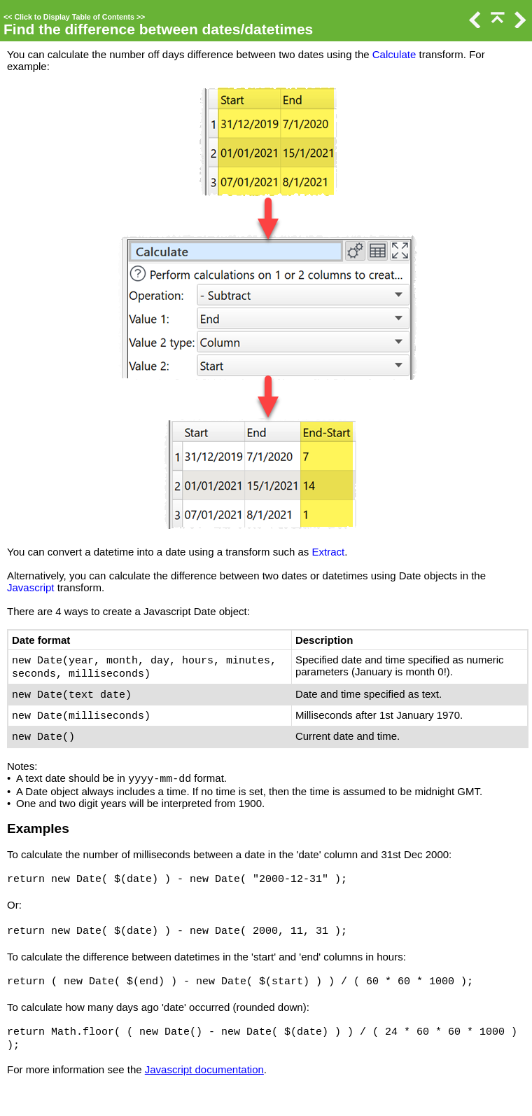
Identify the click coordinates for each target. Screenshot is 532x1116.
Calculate (394, 54)
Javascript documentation (204, 1069)
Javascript (31, 587)
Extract (328, 552)
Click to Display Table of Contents (74, 17)
